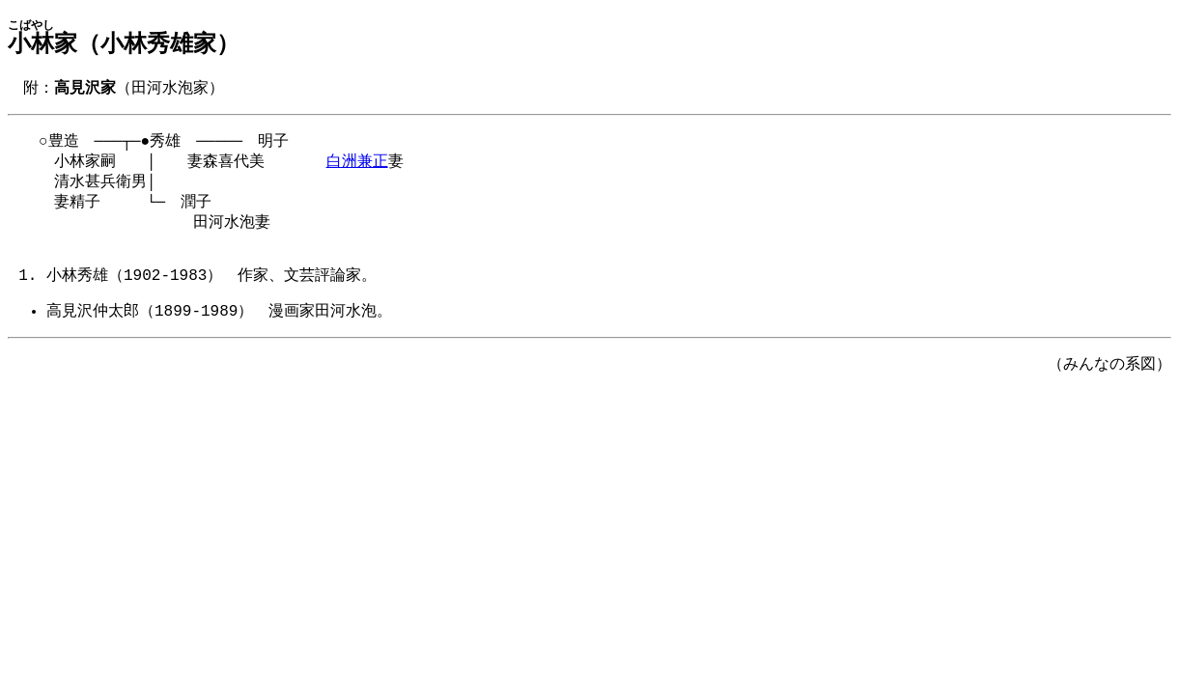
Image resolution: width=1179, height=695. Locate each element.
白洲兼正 (357, 166)
